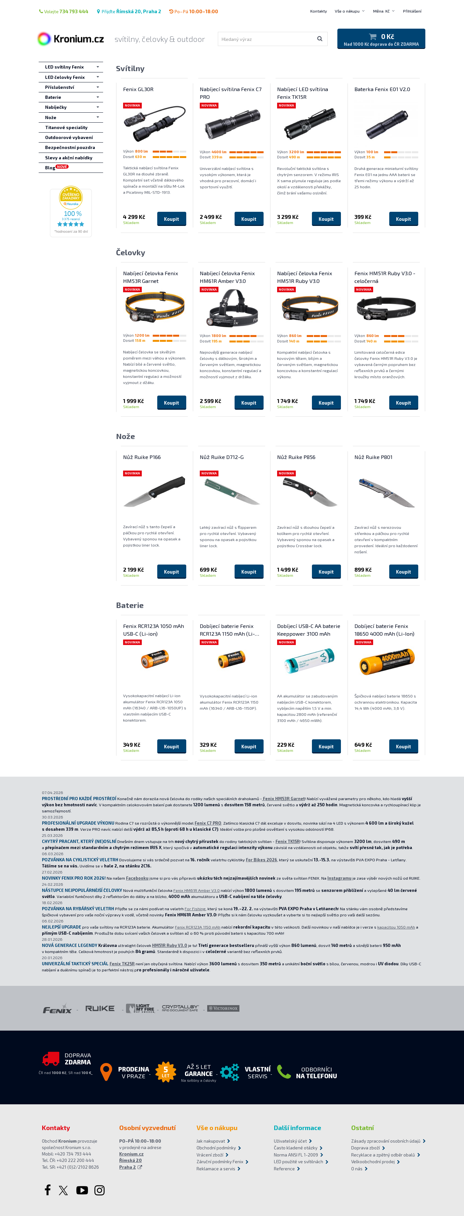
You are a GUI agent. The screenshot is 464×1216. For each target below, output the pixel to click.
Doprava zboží (365, 1147)
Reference (284, 1168)
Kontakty (318, 11)
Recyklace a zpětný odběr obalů (383, 1154)
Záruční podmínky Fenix (220, 1161)
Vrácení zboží (210, 1154)
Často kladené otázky (295, 1147)
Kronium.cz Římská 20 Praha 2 (131, 1160)
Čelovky (130, 252)
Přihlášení (412, 11)
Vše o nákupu (347, 11)
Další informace (297, 1127)
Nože (125, 436)
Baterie (130, 605)
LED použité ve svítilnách (298, 1161)
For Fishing (195, 908)
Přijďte (128, 11)
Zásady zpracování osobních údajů (385, 1141)
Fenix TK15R (288, 841)
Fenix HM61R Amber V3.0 (196, 890)
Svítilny (130, 68)
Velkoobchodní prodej (373, 1161)
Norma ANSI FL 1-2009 (296, 1154)
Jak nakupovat (211, 1141)
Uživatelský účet (290, 1141)
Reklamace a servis (216, 1168)
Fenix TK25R (122, 963)
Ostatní (362, 1127)
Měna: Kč (381, 11)
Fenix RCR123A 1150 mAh (197, 927)
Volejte (63, 11)
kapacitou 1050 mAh (396, 927)
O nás (356, 1168)
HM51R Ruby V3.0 (169, 945)
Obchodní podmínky (216, 1147)
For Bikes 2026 (261, 859)
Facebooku (137, 878)
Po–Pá (193, 11)
